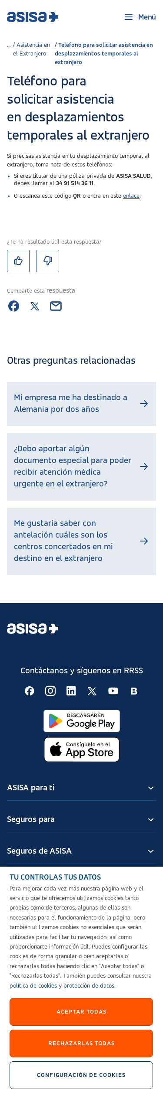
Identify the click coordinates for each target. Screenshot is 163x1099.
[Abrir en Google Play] (81, 721)
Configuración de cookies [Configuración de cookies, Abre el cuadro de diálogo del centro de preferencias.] (81, 1079)
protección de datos (88, 990)
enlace (131, 196)
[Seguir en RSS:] (30, 691)
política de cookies (33, 990)
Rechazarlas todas (81, 1047)
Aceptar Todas (81, 1016)
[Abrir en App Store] (81, 749)
